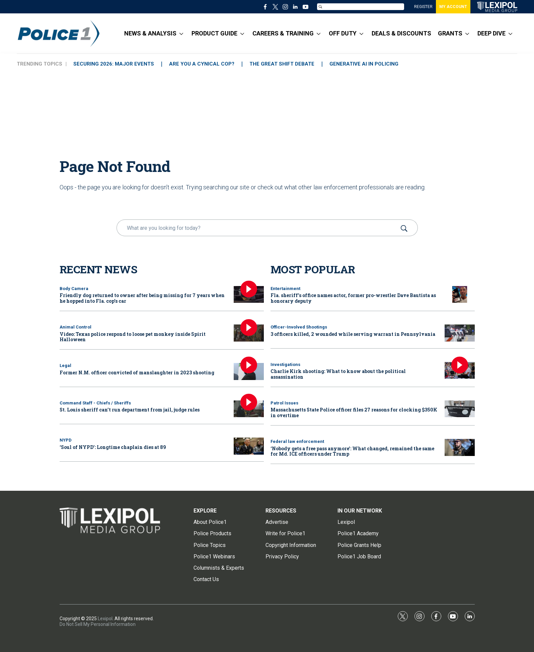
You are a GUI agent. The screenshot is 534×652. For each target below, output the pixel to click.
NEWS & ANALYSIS (150, 33)
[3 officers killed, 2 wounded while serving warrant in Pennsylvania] (460, 333)
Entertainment (285, 288)
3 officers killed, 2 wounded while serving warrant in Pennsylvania (353, 334)
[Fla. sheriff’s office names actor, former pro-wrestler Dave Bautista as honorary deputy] (460, 294)
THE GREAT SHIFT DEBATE (281, 64)
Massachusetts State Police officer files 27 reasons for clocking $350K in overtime (354, 412)
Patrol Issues (284, 402)
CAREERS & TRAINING (283, 33)
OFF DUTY (343, 33)
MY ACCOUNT (453, 6)
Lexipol (105, 618)
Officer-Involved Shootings (299, 327)
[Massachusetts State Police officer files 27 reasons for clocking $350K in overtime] (460, 408)
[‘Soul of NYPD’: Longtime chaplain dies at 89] (249, 446)
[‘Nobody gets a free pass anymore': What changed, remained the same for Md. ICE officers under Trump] (460, 447)
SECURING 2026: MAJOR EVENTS (113, 64)
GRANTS (450, 33)
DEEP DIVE (491, 33)
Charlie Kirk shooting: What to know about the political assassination (338, 374)
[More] (181, 33)
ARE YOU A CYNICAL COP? (201, 64)
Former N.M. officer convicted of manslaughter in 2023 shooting (137, 372)
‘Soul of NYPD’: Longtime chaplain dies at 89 (113, 447)
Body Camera (74, 288)
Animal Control (75, 327)
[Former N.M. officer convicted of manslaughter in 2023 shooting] (249, 371)
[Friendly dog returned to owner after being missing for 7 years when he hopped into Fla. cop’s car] (249, 294)
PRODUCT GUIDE (214, 33)
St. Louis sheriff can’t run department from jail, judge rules (130, 409)
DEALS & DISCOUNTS (401, 33)
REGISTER (423, 6)
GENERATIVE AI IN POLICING (363, 64)
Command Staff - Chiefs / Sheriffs (95, 402)
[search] (258, 227)
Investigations (285, 364)
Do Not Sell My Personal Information (98, 624)
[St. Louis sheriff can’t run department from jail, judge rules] (249, 408)
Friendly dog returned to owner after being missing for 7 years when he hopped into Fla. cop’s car (142, 298)
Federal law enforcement (297, 441)
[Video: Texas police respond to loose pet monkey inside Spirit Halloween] (249, 333)
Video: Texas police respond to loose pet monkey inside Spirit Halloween (133, 337)
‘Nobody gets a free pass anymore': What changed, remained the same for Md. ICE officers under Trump (352, 451)
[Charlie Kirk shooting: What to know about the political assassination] (460, 370)
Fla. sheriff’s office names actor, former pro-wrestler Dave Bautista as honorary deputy (353, 298)
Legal (65, 365)
